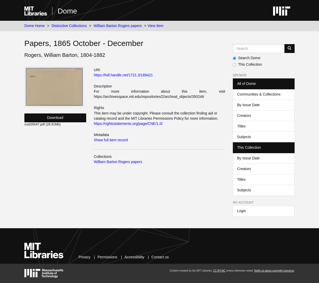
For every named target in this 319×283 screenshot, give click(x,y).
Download (55, 118)
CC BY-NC (219, 270)
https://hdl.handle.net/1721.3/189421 (123, 75)
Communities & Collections (258, 94)
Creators (244, 115)
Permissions (107, 257)
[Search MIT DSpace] (258, 48)
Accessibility (134, 257)
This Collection (247, 64)
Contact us (160, 257)
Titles (241, 126)
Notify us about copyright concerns (274, 270)
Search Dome (246, 58)
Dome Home (34, 26)
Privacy (84, 257)
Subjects (244, 137)
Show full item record (111, 140)
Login (241, 211)
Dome (67, 11)
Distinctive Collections (69, 26)
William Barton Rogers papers (117, 26)
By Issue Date (248, 105)
